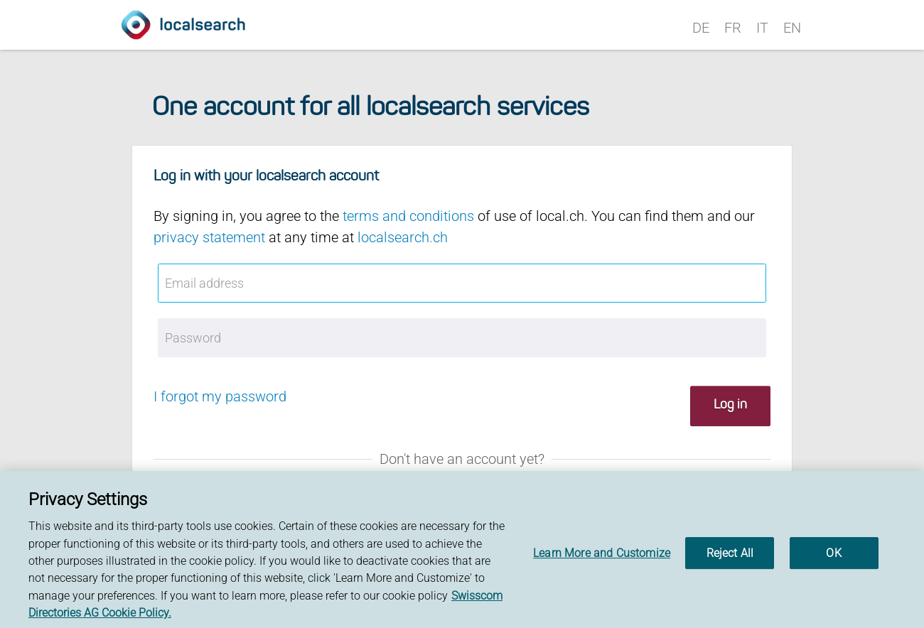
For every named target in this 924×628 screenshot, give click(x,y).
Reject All (730, 556)
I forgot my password (220, 396)
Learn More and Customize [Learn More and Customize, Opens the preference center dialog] (601, 556)
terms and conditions (408, 215)
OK (833, 556)
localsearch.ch (403, 237)
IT (762, 27)
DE (700, 27)
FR (732, 27)
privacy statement (209, 237)
